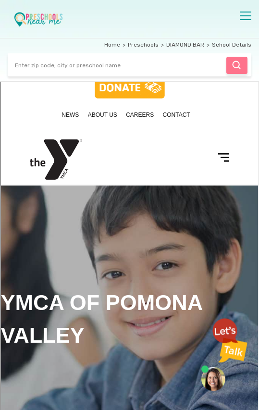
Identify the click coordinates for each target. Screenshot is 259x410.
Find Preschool (236, 65)
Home (112, 44)
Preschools (143, 44)
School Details (231, 44)
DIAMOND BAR (185, 44)
